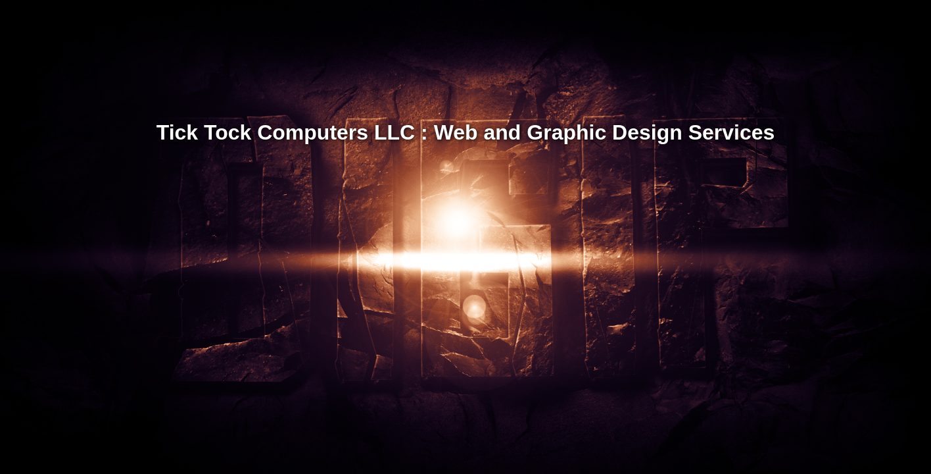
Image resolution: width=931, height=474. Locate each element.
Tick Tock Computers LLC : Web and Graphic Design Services (465, 132)
